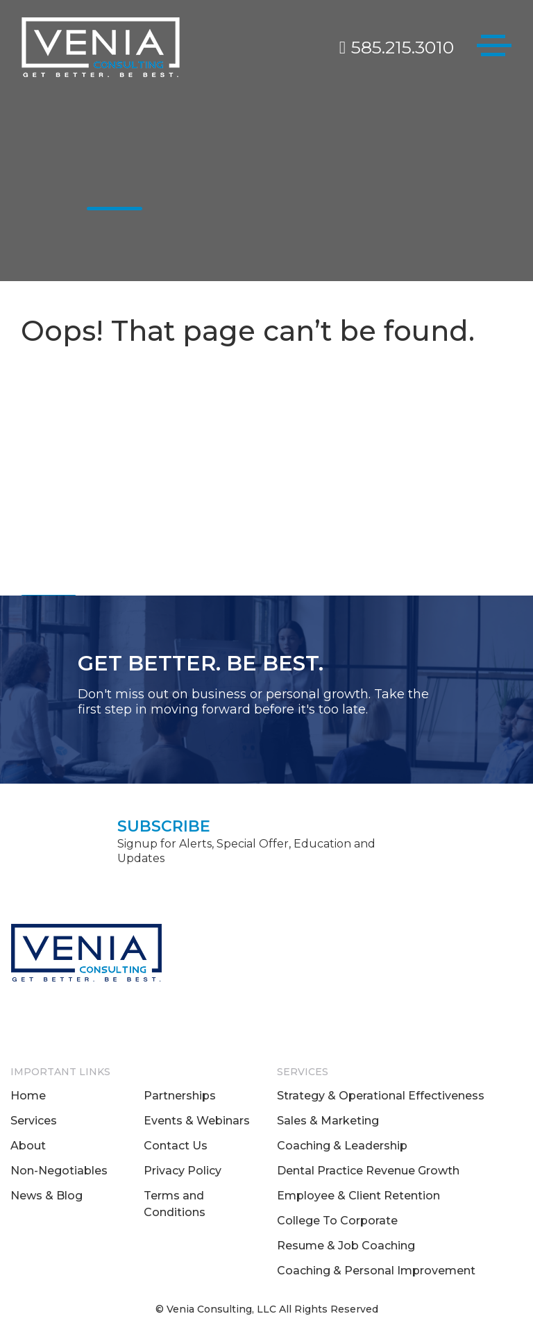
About (28, 1145)
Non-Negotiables (59, 1170)
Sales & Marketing (328, 1120)
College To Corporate (337, 1220)
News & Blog (46, 1195)
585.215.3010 (396, 47)
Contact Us (176, 1145)
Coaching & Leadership (342, 1145)
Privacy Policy (182, 1170)
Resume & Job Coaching (346, 1245)
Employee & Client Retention (358, 1195)
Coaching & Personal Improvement (376, 1270)
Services (33, 1120)
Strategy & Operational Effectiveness (380, 1095)
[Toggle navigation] (494, 48)
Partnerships (180, 1095)
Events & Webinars (197, 1120)
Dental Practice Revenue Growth (368, 1170)
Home (28, 1095)
